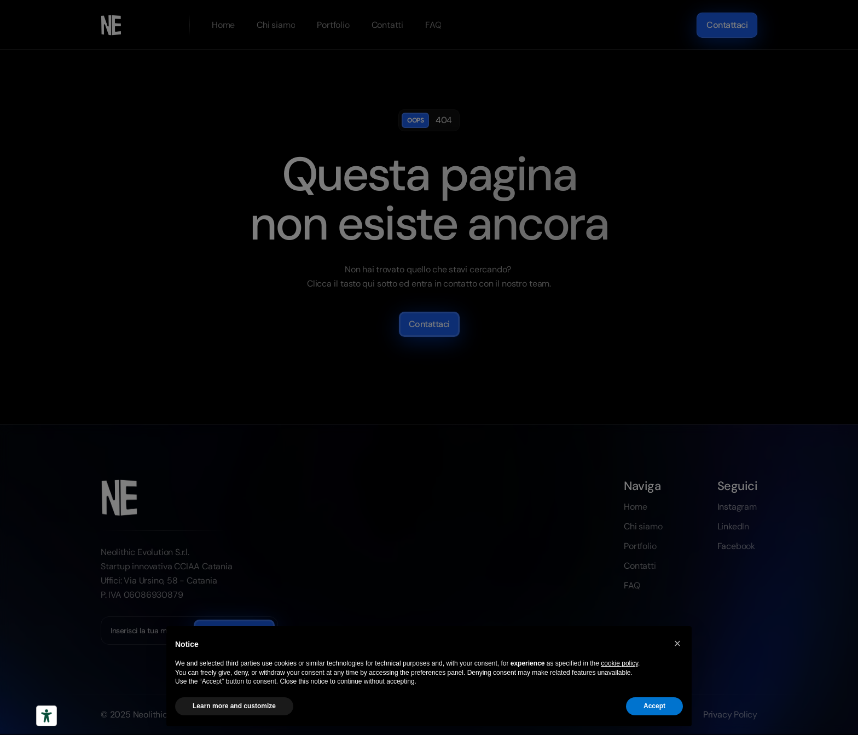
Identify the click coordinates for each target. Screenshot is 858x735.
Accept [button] (654, 706)
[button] (677, 643)
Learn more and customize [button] (234, 706)
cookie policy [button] (619, 663)
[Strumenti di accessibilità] (46, 715)
